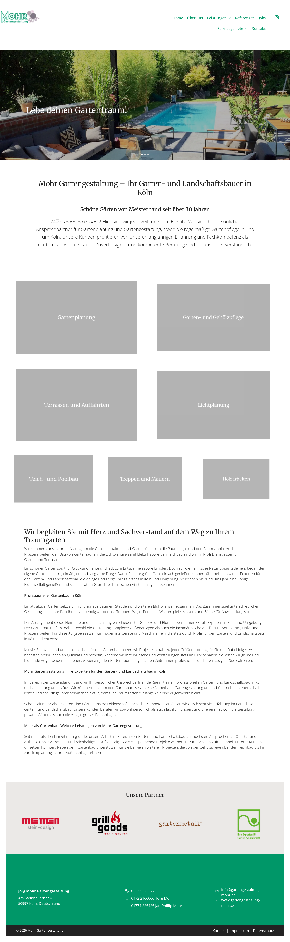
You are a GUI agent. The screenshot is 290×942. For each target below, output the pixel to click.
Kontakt (219, 930)
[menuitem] (178, 18)
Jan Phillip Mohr (168, 905)
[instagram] (277, 18)
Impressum (239, 930)
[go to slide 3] (148, 154)
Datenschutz (263, 930)
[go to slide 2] (145, 154)
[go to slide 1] (142, 154)
